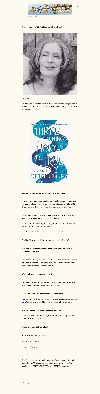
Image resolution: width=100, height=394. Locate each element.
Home (30, 16)
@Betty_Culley (33, 341)
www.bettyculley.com (40, 335)
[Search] (77, 5)
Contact (36, 16)
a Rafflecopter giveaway (29, 383)
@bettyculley (34, 347)
